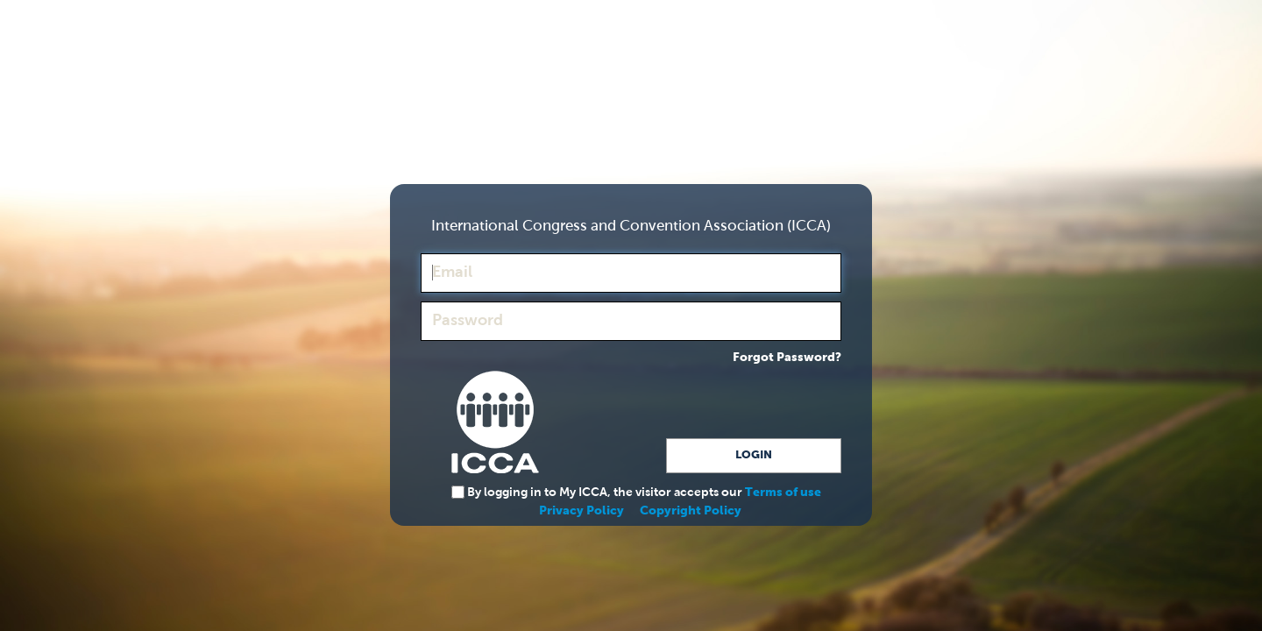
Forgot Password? (787, 357)
